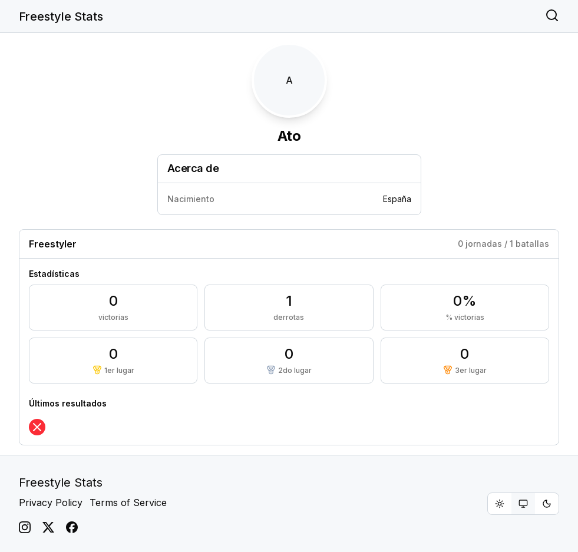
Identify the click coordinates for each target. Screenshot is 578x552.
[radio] (499, 503)
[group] (523, 503)
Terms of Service (128, 502)
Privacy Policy (50, 502)
